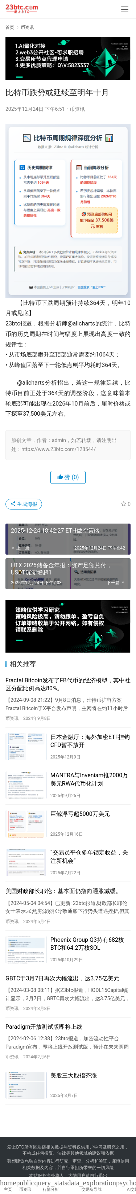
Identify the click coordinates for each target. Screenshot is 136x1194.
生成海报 (23, 504)
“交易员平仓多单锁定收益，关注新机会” (89, 856)
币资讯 (77, 109)
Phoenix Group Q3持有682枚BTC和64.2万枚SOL (87, 943)
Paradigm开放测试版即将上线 (43, 1026)
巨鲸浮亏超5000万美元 (80, 813)
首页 (9, 27)
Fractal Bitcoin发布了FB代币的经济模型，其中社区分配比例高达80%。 (68, 684)
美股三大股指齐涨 (73, 1075)
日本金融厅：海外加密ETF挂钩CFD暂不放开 (90, 741)
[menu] (124, 9)
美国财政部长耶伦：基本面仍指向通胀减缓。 (63, 891)
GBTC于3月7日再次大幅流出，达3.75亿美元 (62, 978)
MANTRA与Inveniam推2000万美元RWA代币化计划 (89, 779)
